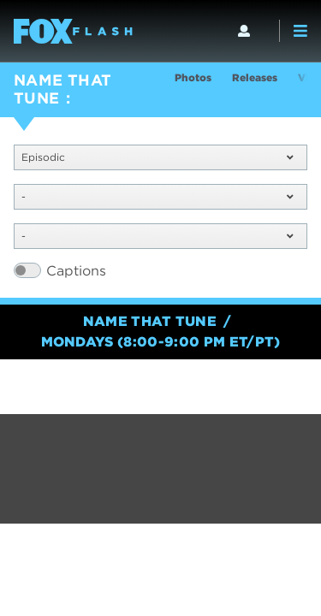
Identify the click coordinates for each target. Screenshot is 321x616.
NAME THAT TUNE (62, 89)
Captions (76, 271)
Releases (254, 77)
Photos (193, 77)
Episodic (157, 157)
